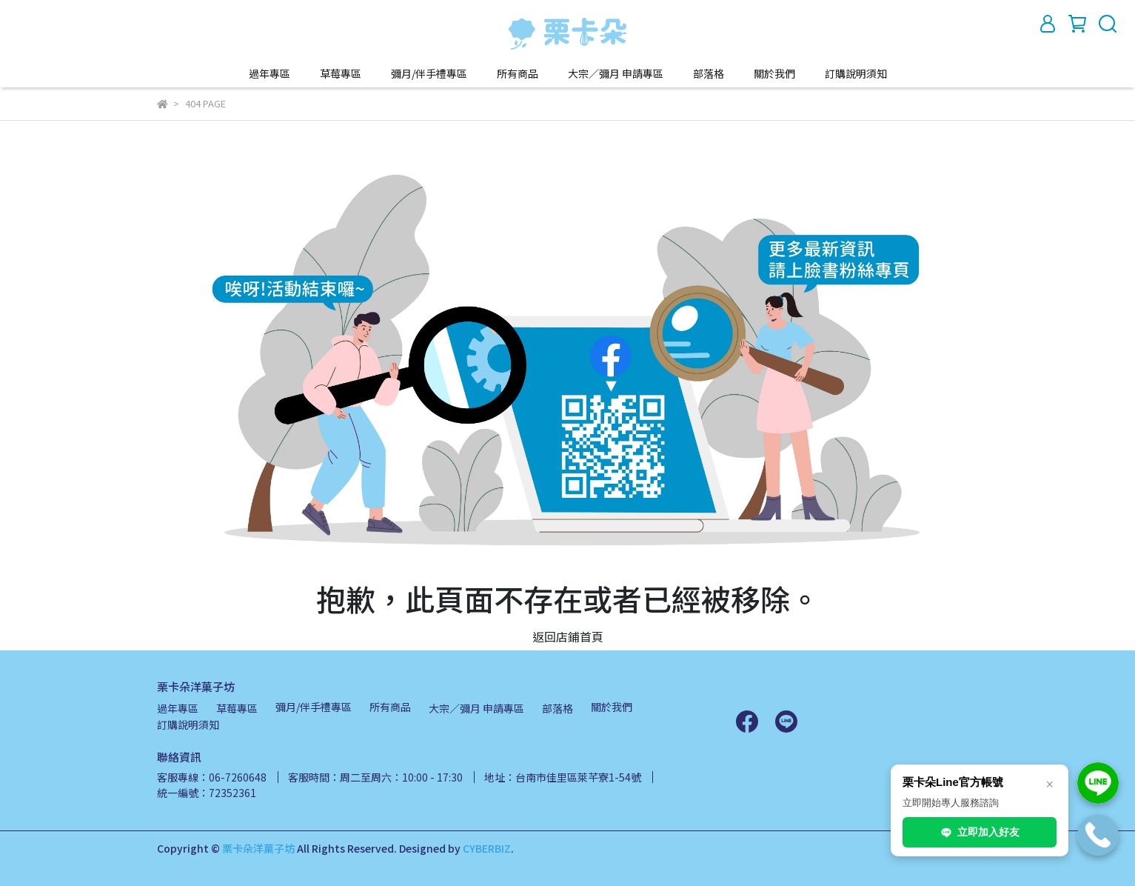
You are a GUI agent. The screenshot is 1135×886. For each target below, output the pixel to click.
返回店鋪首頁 (567, 636)
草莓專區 (340, 73)
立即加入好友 (980, 832)
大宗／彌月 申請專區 (615, 73)
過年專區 (269, 73)
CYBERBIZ (487, 848)
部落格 (708, 73)
